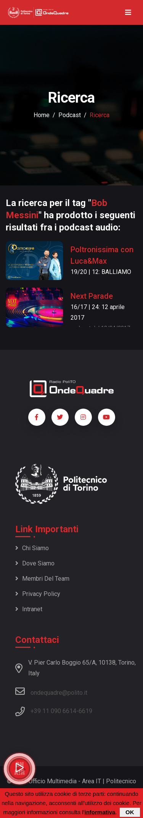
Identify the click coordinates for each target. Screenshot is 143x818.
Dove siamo (35, 563)
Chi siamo (32, 548)
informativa (99, 812)
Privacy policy (37, 593)
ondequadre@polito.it (51, 691)
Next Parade (92, 296)
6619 (85, 711)
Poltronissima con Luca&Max (102, 255)
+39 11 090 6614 (53, 711)
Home (42, 115)
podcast (69, 115)
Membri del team (42, 578)
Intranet (28, 609)
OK (129, 812)
